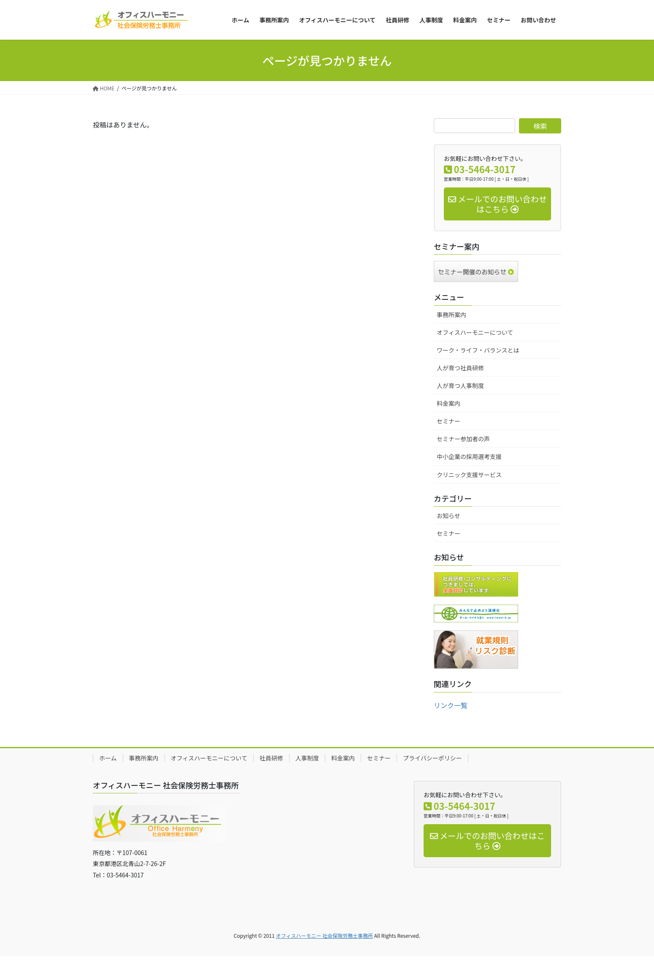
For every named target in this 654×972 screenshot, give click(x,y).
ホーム (108, 758)
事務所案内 (451, 314)
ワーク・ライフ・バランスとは (478, 350)
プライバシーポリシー (432, 758)
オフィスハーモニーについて (475, 332)
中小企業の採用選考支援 (469, 456)
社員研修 (271, 758)
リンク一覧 (451, 705)
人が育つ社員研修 (460, 368)
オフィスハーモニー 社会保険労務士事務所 (324, 935)
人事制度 (307, 758)
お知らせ (448, 515)
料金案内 (448, 403)
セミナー (448, 421)
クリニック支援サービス (469, 474)
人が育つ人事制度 (460, 385)
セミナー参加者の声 (463, 438)
